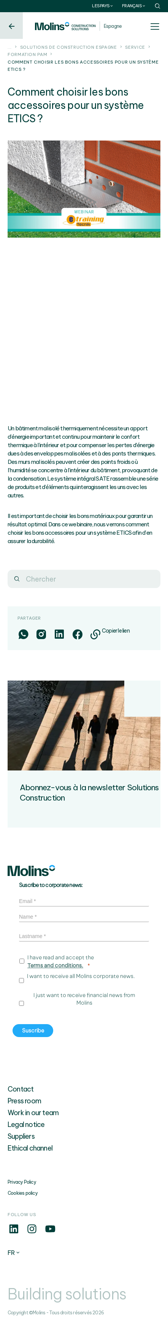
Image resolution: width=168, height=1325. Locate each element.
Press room (24, 1100)
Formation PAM (27, 54)
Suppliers (21, 1136)
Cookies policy (23, 1193)
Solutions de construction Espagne (68, 47)
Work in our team (33, 1112)
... (10, 47)
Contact (20, 1089)
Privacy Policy (22, 1182)
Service (135, 47)
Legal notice (26, 1124)
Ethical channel (30, 1148)
